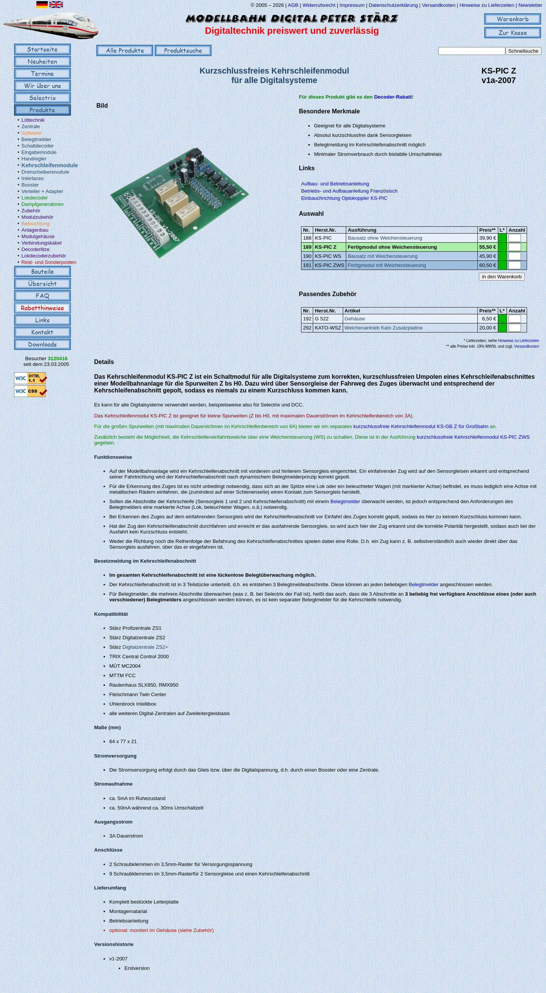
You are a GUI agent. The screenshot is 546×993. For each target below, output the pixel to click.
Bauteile (42, 271)
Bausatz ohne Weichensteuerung (385, 238)
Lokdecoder (35, 198)
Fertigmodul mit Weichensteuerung (387, 265)
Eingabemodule (39, 152)
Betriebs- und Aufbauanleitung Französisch (349, 191)
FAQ (42, 295)
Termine (42, 73)
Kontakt (42, 332)
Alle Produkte (125, 50)
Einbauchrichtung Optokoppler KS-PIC (344, 198)
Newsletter (530, 5)
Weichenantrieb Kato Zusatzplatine (384, 328)
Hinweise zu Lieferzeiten (487, 5)
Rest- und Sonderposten (49, 262)
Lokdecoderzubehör (44, 256)
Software (32, 133)
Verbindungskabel (42, 243)
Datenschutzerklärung (393, 5)
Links (42, 319)
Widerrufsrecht (319, 5)
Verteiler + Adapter (42, 191)
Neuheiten (42, 61)
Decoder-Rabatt (393, 97)
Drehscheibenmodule (45, 172)
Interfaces (33, 178)
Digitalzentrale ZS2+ (145, 647)
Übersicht (42, 283)
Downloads (42, 344)
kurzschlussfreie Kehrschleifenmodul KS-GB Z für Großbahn (420, 426)
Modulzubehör (37, 217)
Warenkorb (513, 18)
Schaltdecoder (38, 146)
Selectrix (42, 97)
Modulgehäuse (38, 236)
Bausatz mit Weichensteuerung (382, 256)
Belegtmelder (37, 139)
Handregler (34, 159)
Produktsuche (183, 50)
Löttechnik (33, 120)
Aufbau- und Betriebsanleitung (335, 184)
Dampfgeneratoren (43, 204)
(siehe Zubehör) (196, 930)
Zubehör (31, 210)
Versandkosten (439, 5)
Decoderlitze (36, 249)
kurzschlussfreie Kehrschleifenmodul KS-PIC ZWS (473, 437)
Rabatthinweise (42, 307)
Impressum (352, 5)
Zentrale (31, 126)
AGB (293, 5)
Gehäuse (355, 319)
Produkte (42, 109)
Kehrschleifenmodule (50, 165)
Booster (30, 185)
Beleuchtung (36, 223)
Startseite (42, 49)
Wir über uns (42, 85)
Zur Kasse (513, 32)
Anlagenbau (35, 230)
